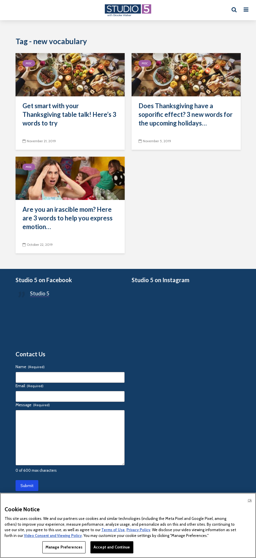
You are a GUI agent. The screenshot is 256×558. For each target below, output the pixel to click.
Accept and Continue (112, 547)
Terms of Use (113, 529)
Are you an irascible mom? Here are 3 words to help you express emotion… (67, 218)
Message (33, 404)
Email (29, 385)
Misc (29, 63)
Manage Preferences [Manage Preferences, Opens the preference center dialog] (63, 547)
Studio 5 (39, 293)
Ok (250, 500)
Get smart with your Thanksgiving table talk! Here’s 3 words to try (69, 114)
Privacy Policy (138, 529)
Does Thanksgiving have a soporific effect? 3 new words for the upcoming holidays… (186, 114)
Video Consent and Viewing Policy (53, 535)
